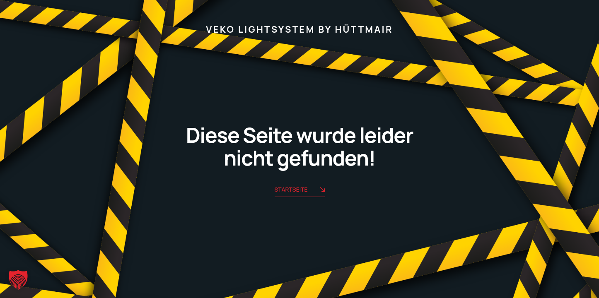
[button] (18, 280)
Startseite (300, 190)
